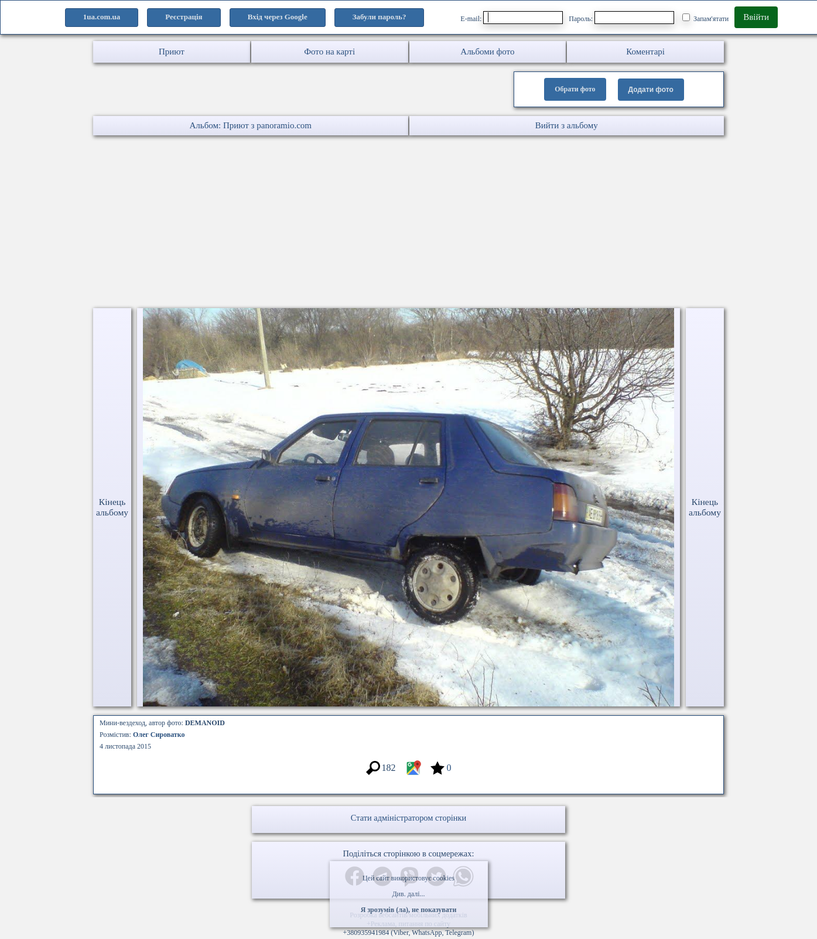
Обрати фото (575, 89)
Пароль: (621, 17)
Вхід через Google (277, 16)
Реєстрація (183, 16)
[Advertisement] (351, 223)
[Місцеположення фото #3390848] (413, 773)
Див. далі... (408, 894)
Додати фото (651, 90)
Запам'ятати (705, 18)
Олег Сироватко (159, 734)
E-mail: (511, 17)
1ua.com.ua (102, 16)
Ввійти (756, 17)
